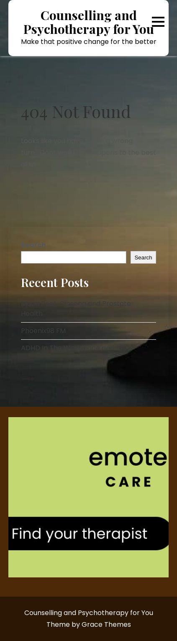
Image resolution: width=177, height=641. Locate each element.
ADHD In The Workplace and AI (71, 348)
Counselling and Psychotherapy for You (88, 22)
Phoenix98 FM (43, 331)
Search (33, 245)
